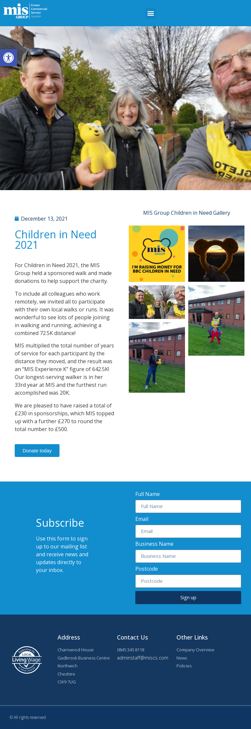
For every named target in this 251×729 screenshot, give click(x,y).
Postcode (146, 569)
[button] (150, 13)
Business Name (154, 544)
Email (141, 519)
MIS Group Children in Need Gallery (186, 212)
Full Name (147, 494)
